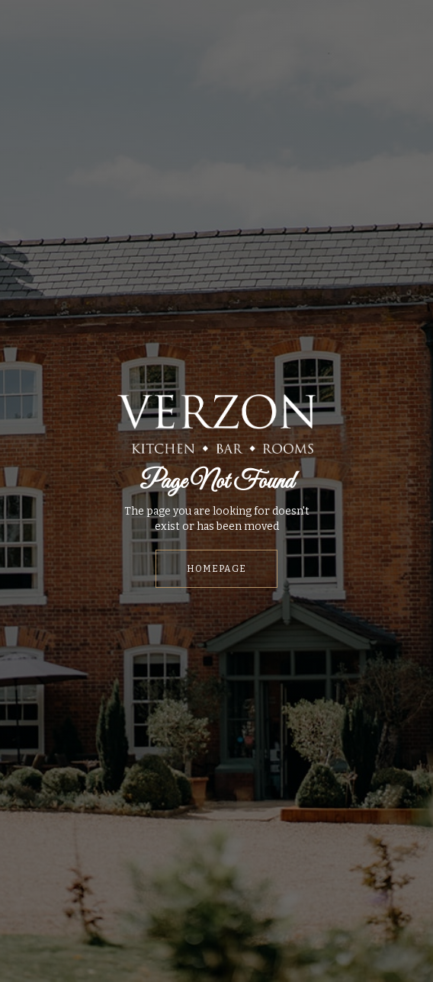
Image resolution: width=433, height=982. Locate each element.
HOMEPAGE (216, 568)
